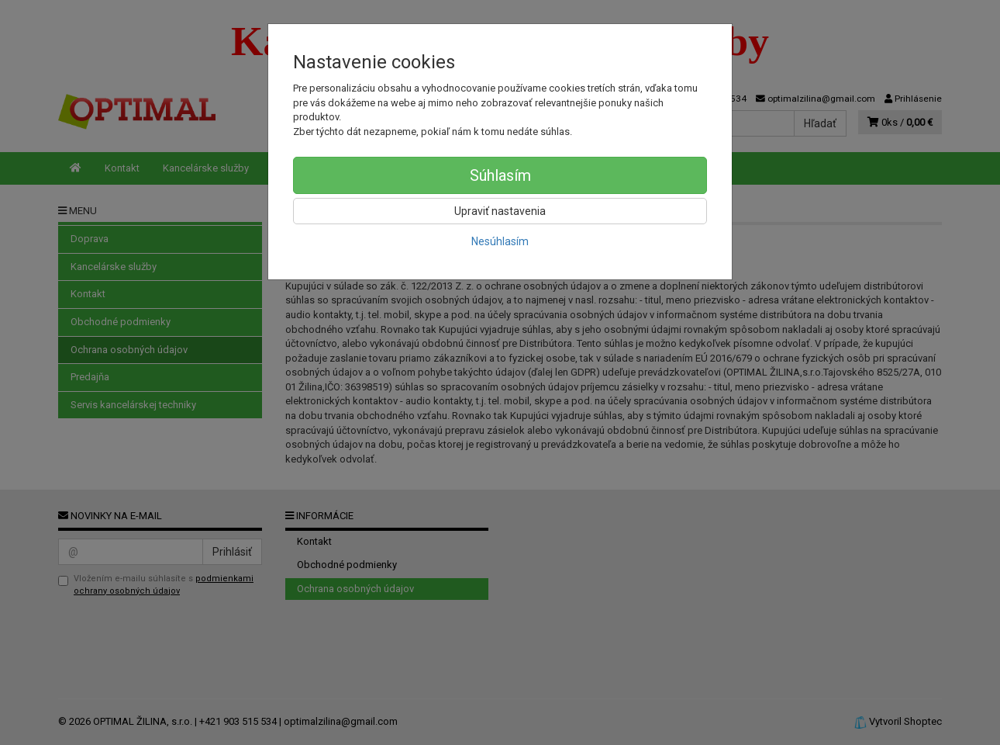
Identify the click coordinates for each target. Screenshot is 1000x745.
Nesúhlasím (500, 241)
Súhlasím (500, 175)
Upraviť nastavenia (500, 211)
